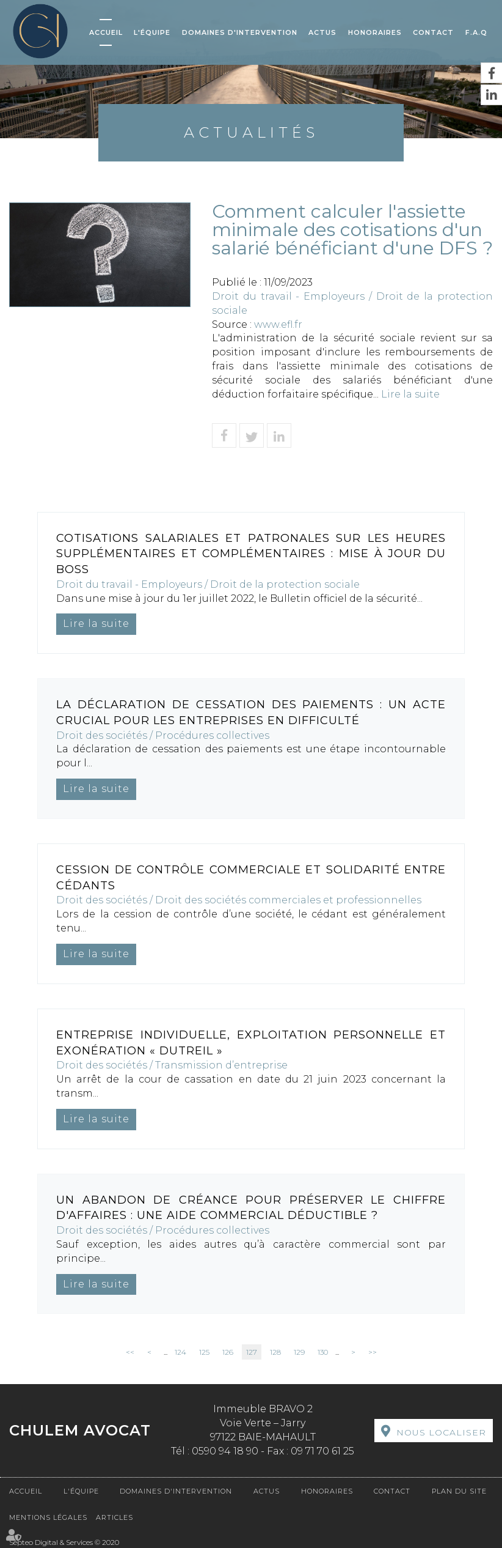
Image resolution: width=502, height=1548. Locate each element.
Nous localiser (441, 1432)
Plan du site (459, 1491)
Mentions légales (48, 1517)
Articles (114, 1517)
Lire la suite (410, 394)
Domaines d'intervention (239, 32)
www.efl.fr (278, 324)
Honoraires (375, 32)
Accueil (106, 32)
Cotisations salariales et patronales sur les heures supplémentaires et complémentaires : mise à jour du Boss (251, 553)
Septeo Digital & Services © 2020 (64, 1542)
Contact (433, 32)
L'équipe (152, 32)
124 (180, 1352)
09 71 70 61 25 (322, 1451)
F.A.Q (476, 32)
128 (275, 1352)
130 (323, 1352)
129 (299, 1352)
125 (204, 1352)
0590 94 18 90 (225, 1451)
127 (251, 1352)
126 (227, 1352)
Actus (322, 32)
